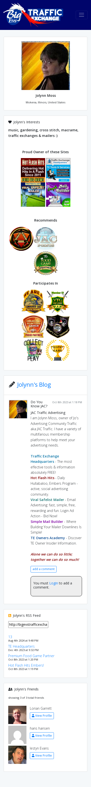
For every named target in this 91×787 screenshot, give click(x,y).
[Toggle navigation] (82, 15)
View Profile (42, 716)
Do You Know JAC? (39, 404)
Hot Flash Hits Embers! (26, 665)
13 (10, 637)
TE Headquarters (21, 646)
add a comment (44, 569)
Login (53, 583)
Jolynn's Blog (34, 384)
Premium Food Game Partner (31, 655)
